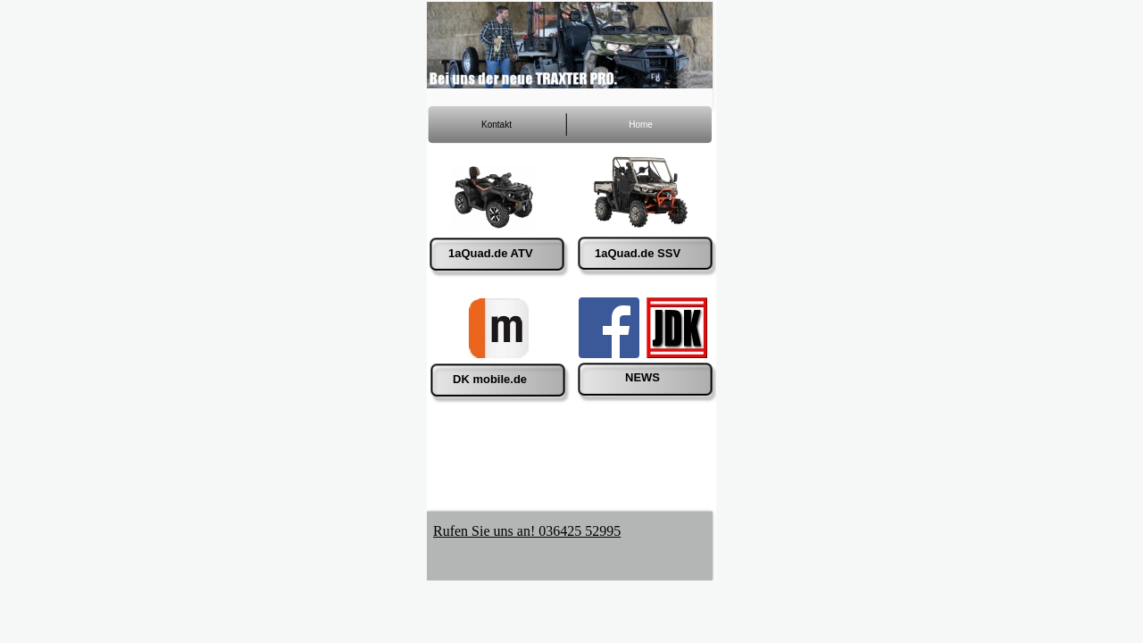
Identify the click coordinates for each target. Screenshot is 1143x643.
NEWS (642, 377)
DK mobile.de (490, 379)
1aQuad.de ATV (490, 253)
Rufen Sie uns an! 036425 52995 (527, 531)
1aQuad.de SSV (637, 253)
